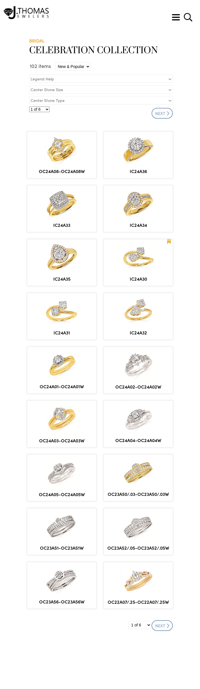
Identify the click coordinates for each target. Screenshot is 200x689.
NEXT (162, 113)
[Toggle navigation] (176, 17)
